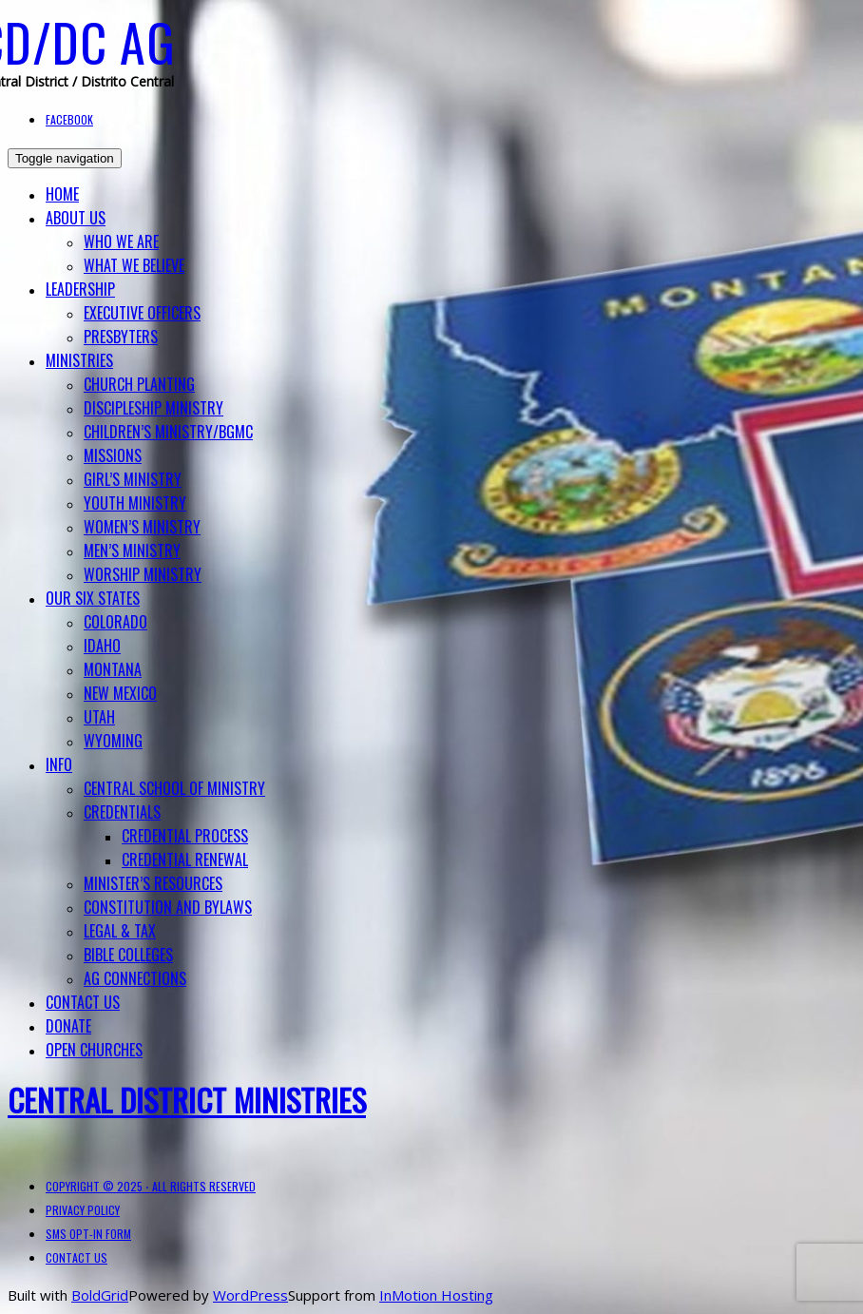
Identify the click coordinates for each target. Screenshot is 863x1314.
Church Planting (139, 384)
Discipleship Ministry (153, 407)
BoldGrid (99, 1294)
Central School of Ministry (174, 788)
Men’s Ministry (132, 550)
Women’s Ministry (142, 526)
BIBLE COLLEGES (128, 954)
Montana (113, 669)
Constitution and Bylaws (168, 907)
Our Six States (93, 598)
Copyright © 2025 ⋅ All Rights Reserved (151, 1186)
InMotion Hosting (436, 1294)
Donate (68, 1025)
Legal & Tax (120, 930)
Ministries (79, 360)
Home (62, 194)
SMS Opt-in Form (88, 1234)
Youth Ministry (135, 503)
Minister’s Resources (153, 883)
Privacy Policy (83, 1210)
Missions (113, 455)
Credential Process (185, 835)
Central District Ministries (187, 1099)
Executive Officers (142, 312)
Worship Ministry (142, 574)
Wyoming (113, 740)
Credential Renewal (185, 859)
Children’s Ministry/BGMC (168, 431)
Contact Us (83, 1002)
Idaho (102, 645)
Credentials (122, 812)
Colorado (115, 621)
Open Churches (94, 1049)
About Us (75, 217)
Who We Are (121, 241)
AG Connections (135, 978)
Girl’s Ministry (133, 479)
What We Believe (134, 265)
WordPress (250, 1294)
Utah (99, 716)
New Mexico (120, 693)
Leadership (80, 289)
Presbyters (121, 336)
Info (59, 764)
